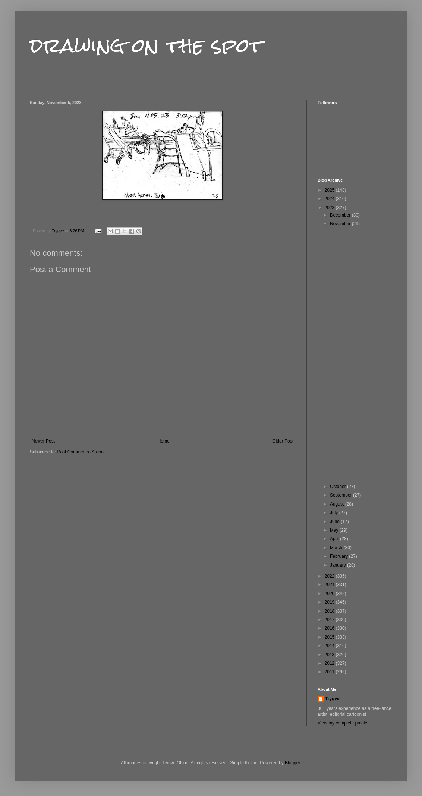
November (341, 223)
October (338, 486)
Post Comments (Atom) (80, 451)
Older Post (282, 441)
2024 (330, 198)
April (335, 538)
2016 (330, 628)
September (341, 495)
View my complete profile (342, 723)
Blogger (292, 762)
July (334, 512)
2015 (330, 637)
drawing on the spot (146, 45)
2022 (330, 576)
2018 (330, 611)
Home (164, 441)
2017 (330, 619)
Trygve (332, 698)
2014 (330, 645)
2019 (330, 602)
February (339, 556)
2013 (330, 654)
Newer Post (43, 441)
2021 (330, 584)
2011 (330, 671)
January (338, 565)
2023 (330, 207)
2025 (330, 190)
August (337, 504)
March (337, 547)
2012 (330, 663)
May (335, 530)
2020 (330, 593)
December (341, 215)
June (335, 521)
